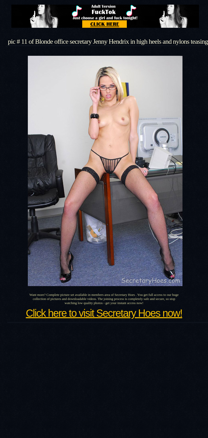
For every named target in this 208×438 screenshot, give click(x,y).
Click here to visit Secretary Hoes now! (104, 313)
